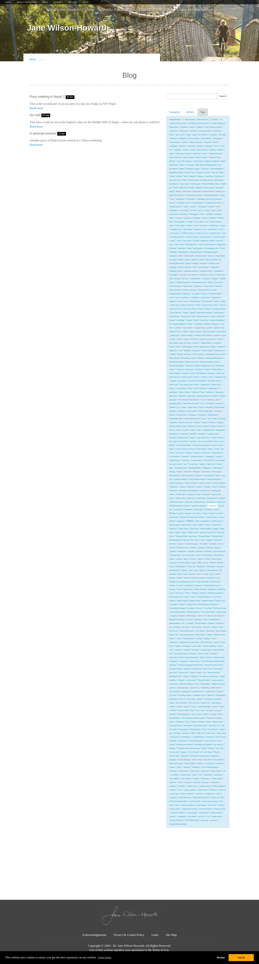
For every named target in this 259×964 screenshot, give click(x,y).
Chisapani (196, 218)
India (202, 392)
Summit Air (205, 703)
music (217, 509)
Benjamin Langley (193, 169)
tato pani (218, 710)
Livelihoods (205, 453)
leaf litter (193, 441)
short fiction (207, 669)
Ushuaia (200, 763)
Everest (204, 294)
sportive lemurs (198, 691)
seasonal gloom (206, 650)
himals (207, 369)
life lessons (180, 453)
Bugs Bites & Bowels (177, 195)
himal (193, 358)
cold (195, 225)
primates (172, 589)
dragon (188, 263)
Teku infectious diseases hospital (193, 718)
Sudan (171, 703)
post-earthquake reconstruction (208, 582)
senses (200, 654)
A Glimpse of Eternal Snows (198, 123)
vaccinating (209, 763)
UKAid (216, 752)
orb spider (203, 544)
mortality (222, 498)
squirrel (220, 691)
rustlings (206, 638)
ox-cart (220, 544)
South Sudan (205, 684)
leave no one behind (205, 441)
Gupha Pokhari (206, 343)
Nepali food (216, 525)
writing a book (174, 809)
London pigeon (174, 460)
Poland (179, 578)
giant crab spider (209, 332)
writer (177, 805)
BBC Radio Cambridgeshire (206, 165)
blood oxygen (194, 180)
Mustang (172, 513)
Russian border (188, 638)
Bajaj (223, 161)
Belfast (182, 169)
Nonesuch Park (181, 536)
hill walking (185, 358)
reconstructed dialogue (177, 608)
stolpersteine (220, 695)
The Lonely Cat (214, 726)
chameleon (183, 214)
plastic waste (182, 574)
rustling (199, 638)
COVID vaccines (187, 233)
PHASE (213, 563)
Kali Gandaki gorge (206, 411)
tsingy (204, 748)
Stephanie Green (199, 695)
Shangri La (174, 661)
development (198, 248)
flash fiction (218, 312)
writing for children (178, 813)
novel (203, 540)
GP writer (193, 339)
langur (192, 438)
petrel (194, 563)
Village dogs (194, 771)
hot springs (182, 381)
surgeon (186, 707)
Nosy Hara (195, 540)
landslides (201, 434)
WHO (180, 782)
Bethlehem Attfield (176, 172)
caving (206, 210)
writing (220, 805)
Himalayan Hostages (176, 366)
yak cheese (192, 816)
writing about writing (189, 809)
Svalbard (172, 710)
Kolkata (191, 426)
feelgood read (207, 305)
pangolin (191, 551)
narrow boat (173, 517)
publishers (212, 589)
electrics (185, 278)
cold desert (203, 225)
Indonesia (209, 392)
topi (170, 733)
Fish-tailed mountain (204, 313)
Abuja (192, 127)
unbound (184, 756)
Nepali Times (183, 529)
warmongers (217, 775)
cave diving (183, 210)
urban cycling (197, 760)
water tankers (186, 779)
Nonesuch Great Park (207, 532)
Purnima (203, 593)
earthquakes (218, 271)
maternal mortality (180, 479)
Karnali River (182, 415)
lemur (221, 445)
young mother (217, 816)
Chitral (204, 218)
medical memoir (191, 483)
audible (220, 150)
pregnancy (198, 585)
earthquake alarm (175, 271)
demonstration (210, 244)
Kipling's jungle (175, 426)
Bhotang (200, 172)
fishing (185, 313)
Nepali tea (173, 529)
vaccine (172, 767)
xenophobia (182, 816)
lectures (214, 445)
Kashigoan (202, 415)
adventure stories (205, 131)
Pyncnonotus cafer (176, 597)
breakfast (219, 188)
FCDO (198, 305)
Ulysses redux (174, 756)
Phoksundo (211, 566)
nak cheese (197, 513)
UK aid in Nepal (206, 752)
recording (191, 608)
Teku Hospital (174, 718)
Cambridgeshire (197, 203)
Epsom (210, 282)
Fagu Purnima (195, 301)
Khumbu (174, 422)
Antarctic (182, 146)
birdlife (179, 176)
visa (224, 771)
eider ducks (221, 275)
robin (221, 627)
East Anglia (173, 275)
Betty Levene (190, 172)
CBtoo (213, 210)
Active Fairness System (213, 127)
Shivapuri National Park (213, 665)
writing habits (203, 813)
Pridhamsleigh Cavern (212, 585)
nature (221, 517)
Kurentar (220, 426)
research (190, 619)
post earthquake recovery (186, 582)
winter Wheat (202, 790)
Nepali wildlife (205, 529)
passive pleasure (189, 555)
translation (210, 737)
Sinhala (186, 676)
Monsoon (190, 498)
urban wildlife (190, 763)
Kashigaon (193, 415)
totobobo (185, 733)
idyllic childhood (200, 388)
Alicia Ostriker (194, 138)
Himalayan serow (208, 366)
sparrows (172, 688)
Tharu (208, 722)
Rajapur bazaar (182, 601)
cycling (171, 241)
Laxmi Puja (183, 441)
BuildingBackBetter (211, 195)
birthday (192, 176)
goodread (217, 335)
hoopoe (196, 377)
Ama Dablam (206, 138)
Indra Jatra (173, 396)
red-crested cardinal (178, 612)
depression (181, 248)
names (205, 513)
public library (188, 589)
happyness (173, 350)
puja (172, 593)
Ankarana (207, 142)
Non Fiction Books (62, 10)
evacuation (196, 294)
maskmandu (209, 475)
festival (222, 305)
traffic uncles (221, 733)
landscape (184, 434)
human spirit (216, 385)
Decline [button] (221, 957)
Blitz (185, 180)
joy (178, 407)
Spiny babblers (174, 691)
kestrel (203, 419)
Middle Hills (181, 494)
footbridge (180, 320)
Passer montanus (219, 551)
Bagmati (216, 161)
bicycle (207, 172)
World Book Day (185, 797)
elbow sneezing (174, 278)
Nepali (207, 525)
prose (179, 589)
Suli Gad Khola (181, 703)
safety (214, 638)
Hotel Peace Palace (214, 381)
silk (204, 673)
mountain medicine (199, 506)
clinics (171, 225)
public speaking (200, 589)
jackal (217, 400)
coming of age (176, 229)
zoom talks (204, 820)
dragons (195, 263)
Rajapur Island (195, 601)
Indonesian (219, 392)
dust (194, 267)
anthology (209, 146)
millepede (191, 494)
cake (172, 199)
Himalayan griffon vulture (209, 362)
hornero (204, 377)
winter (180, 790)
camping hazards (175, 207)
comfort (223, 225)
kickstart (197, 422)
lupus (171, 468)
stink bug (210, 695)
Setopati (214, 654)
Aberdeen (184, 127)
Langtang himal (213, 434)
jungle (183, 407)
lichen (217, 449)
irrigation (172, 400)
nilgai (177, 532)
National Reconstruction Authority (192, 517)
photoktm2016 (174, 570)
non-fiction (193, 536)
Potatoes (172, 585)
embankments (195, 278)
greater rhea (211, 339)
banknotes (190, 165)
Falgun (216, 301)
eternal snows (208, 286)
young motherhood (176, 820)
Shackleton (173, 657)
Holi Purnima (201, 373)
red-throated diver (193, 612)
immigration (212, 388)
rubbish (209, 635)
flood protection (203, 316)
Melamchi (174, 487)
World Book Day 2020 (201, 797)
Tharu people (217, 722)
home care (220, 373)
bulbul (222, 195)
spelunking (205, 688)
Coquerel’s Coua (200, 229)
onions (180, 544)
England (215, 278)
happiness (221, 347)
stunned (199, 699)
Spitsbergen (186, 691)
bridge (171, 191)
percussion (173, 563)
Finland (208, 309)
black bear (209, 176)
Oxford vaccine (182, 548)
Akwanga (222, 135)
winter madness (190, 790)
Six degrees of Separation (208, 676)
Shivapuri (172, 665)
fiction (200, 309)
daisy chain (187, 241)
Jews (202, 403)
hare (180, 350)
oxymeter (201, 548)
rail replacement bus (204, 597)
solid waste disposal (186, 684)
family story (175, 305)
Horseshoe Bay (220, 377)
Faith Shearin (207, 301)
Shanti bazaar (195, 661)
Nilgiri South (193, 532)
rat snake (174, 604)
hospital (173, 381)
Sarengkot (186, 646)
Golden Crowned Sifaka (203, 335)
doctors (210, 256)
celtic (219, 210)
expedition (185, 297)
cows (206, 233)
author (204, 154)
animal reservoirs (196, 142)
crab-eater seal (215, 233)
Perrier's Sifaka (184, 563)
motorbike (188, 502)
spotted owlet (210, 691)
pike (195, 570)
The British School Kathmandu (195, 726)
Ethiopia (218, 286)
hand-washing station (201, 347)
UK (189, 752)
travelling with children (203, 744)
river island (185, 627)
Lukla (219, 464)
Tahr (192, 710)
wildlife (182, 786)
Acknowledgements (94, 935)
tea (193, 714)
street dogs (191, 699)
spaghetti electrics (218, 684)
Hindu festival (217, 369)
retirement (198, 619)
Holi (192, 373)
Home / (33, 59)
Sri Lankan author (184, 695)
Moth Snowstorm (177, 502)
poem (206, 574)
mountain (186, 506)
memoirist (191, 487)
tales (197, 710)
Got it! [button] (241, 957)
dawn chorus (179, 244)
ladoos (193, 430)
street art (182, 699)
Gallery (73, 2)
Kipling (220, 422)
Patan (199, 555)
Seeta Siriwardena (180, 654)
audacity (213, 150)
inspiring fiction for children (207, 396)
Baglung (208, 161)
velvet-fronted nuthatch (209, 767)
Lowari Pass (193, 464)
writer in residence (187, 805)
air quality (213, 135)
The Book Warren (175, 726)
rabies (192, 597)
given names (221, 332)
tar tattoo (209, 710)
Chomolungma (179, 222)
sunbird (172, 707)
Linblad (196, 453)
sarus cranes (196, 646)
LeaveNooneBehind (183, 445)
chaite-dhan (173, 214)
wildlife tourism (205, 786)
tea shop (199, 714)
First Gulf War (176, 313)
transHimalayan (198, 737)
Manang (172, 472)
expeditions (195, 297)
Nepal (190, 520)
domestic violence (197, 260)
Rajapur (172, 601)
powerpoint (189, 585)
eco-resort (183, 275)
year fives (201, 816)
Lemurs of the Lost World (185, 449)
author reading (188, 157)
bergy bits (205, 169)
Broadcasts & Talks (156, 10)
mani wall (187, 472)
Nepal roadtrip (174, 525)
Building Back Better (194, 195)
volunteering (185, 775)
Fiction (88, 10)
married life (206, 472)
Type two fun (174, 752)
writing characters (205, 809)
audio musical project (183, 154)
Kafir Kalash (219, 407)
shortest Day (183, 673)
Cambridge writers (183, 203)
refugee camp (221, 612)
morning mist (212, 498)
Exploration (216, 297)
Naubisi (172, 521)
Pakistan (210, 548)
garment (217, 328)
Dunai (180, 267)
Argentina (177, 150)
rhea (205, 619)
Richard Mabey (200, 623)
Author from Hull (215, 154)
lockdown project (197, 456)
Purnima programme (215, 593)
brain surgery (209, 188)
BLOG (85, 2)
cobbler (189, 225)
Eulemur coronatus (190, 290)
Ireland (221, 396)
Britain (178, 191)
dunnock (188, 267)
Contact (58, 2)
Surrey (193, 707)
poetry (217, 574)
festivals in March (189, 309)
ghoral (199, 332)
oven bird (212, 544)
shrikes (192, 673)
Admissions (183, 131)
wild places (215, 782)
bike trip (215, 172)
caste (218, 207)
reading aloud (191, 604)
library (210, 449)
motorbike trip (199, 502)
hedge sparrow (220, 350)
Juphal (201, 407)
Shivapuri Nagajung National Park (190, 665)
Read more (36, 108)
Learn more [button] (104, 957)
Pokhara (172, 578)
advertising (217, 131)
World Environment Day (178, 801)
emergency (206, 278)
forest (196, 320)
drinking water (214, 263)
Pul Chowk (180, 593)
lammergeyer (174, 434)
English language (183, 282)
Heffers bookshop (184, 354)
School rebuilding (209, 646)
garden (209, 328)
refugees (174, 616)
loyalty (202, 464)
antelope (200, 146)
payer (186, 559)
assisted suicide (202, 150)
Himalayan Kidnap (193, 366)
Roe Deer (210, 631)
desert (189, 248)
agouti (194, 135)
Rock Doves (173, 631)
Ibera (190, 388)
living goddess (217, 453)
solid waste (173, 684)
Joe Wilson (210, 403)
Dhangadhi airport (210, 252)
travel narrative (210, 741)
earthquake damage (190, 271)
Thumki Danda (195, 729)
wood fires (199, 794)
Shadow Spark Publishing (188, 657)
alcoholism (183, 138)
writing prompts (216, 813)
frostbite (207, 324)
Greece (220, 339)
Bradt (176, 188)
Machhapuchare (181, 468)
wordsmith (173, 797)
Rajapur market (207, 601)
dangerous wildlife (207, 241)
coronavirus (212, 229)
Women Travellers (186, 794)
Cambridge (190, 199)
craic (224, 233)
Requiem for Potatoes (177, 619)
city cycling (198, 222)
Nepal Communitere (202, 521)
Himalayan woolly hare (185, 369)
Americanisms (174, 142)
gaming (177, 328)
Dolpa (180, 260)
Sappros (178, 646)
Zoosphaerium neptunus (178, 824)
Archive (190, 112)
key (209, 419)
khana (214, 419)
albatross (174, 138)
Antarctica (191, 146)
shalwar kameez (219, 657)
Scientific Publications (116, 10)
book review (184, 184)
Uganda (183, 752)
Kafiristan (172, 411)
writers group (201, 805)
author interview (175, 157)
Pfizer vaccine (203, 563)
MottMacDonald (175, 506)
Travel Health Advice (194, 10)
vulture (194, 775)
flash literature (174, 316)
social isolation (217, 680)
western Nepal (217, 779)
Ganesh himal (187, 328)
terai (187, 722)
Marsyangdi (216, 472)
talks (203, 710)
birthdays (200, 176)
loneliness (185, 460)
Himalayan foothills (176, 362)
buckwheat (197, 191)
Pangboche (182, 551)
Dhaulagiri (173, 256)
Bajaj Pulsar (173, 165)
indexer (187, 392)
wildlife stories (192, 786)
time (204, 729)
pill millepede (212, 570)
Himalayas (199, 369)
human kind (205, 385)
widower (187, 782)
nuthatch (209, 540)
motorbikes (211, 502)
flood (193, 316)
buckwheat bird (208, 191)
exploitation (205, 297)
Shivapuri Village (175, 669)
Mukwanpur (198, 509)
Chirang (178, 218)
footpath (189, 320)
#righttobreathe (174, 119)
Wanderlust (207, 775)
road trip (206, 627)
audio (171, 154)
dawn (171, 244)
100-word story (202, 119)
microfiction (204, 491)
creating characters (177, 237)
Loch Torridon (174, 456)
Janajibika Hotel (175, 403)
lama (199, 430)
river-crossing (196, 627)
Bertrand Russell (217, 169)
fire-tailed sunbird (219, 309)
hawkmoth (196, 350)
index (181, 392)
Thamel (194, 722)
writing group (192, 813)
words (218, 794)
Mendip (207, 487)
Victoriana (173, 771)
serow (207, 654)
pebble (200, 559)
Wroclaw (172, 816)
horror (211, 377)
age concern (180, 135)
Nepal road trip (217, 521)
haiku (178, 347)
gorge (173, 339)
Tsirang (211, 748)
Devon (222, 248)
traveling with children (184, 744)
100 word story (190, 119)
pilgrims (202, 570)
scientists (178, 650)
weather (196, 779)
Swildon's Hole (183, 710)
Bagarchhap (198, 161)
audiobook (196, 154)
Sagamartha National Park (189, 642)
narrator (219, 513)
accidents (199, 127)
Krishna (198, 426)
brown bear (187, 191)
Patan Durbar (207, 555)
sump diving (215, 703)
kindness (212, 422)
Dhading (174, 252)
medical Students (219, 483)
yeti (208, 816)
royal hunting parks (187, 635)
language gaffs (183, 438)
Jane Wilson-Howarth (191, 403)
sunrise (179, 707)
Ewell (171, 297)
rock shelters (200, 631)
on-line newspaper (191, 544)
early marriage (203, 267)
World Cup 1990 (217, 797)
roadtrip (214, 627)
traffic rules (210, 733)
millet (199, 494)
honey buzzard (186, 377)
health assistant (207, 350)
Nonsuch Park (217, 536)
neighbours (181, 521)
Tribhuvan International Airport (188, 748)
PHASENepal (181, 566)
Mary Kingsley (187, 475)
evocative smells (215, 294)
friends (190, 324)
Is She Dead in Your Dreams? (188, 400)
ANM (215, 142)
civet (206, 222)
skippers (181, 680)
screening (195, 650)
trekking (172, 748)
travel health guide (196, 741)
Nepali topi (194, 529)
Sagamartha (173, 642)
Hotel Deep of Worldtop (197, 381)
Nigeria (215, 529)
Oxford (171, 548)
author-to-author (201, 157)
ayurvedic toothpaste (184, 161)
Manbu (179, 472)
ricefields (190, 623)
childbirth (209, 214)
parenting (208, 551)
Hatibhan (187, 350)
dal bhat (196, 241)
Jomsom (172, 407)
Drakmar (203, 263)
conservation (187, 229)
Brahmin (199, 188)
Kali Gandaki (192, 411)
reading (181, 604)
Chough (189, 222)
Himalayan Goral (192, 362)
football (172, 320)
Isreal (203, 400)
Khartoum (222, 419)
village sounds (216, 771)
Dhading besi (183, 252)
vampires (186, 767)
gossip (186, 339)
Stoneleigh (173, 699)
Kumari (206, 426)
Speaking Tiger (183, 688)
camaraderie (180, 199)
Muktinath (188, 509)
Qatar (186, 597)
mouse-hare (178, 509)
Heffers (173, 354)
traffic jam (201, 733)
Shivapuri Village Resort (193, 669)
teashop (213, 714)
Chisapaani (187, 218)
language (172, 438)
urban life (207, 760)
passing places (176, 555)
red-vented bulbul (208, 612)
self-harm (192, 654)
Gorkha (179, 339)
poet (211, 574)
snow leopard (191, 680)
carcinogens (202, 207)
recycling (208, 608)
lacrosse (186, 430)
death (201, 244)
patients (179, 559)
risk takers (220, 623)
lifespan (189, 453)
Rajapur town (220, 601)
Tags (202, 112)
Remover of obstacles (215, 616)
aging (188, 135)
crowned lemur (204, 237)
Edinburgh (203, 275)
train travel (174, 737)
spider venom (216, 688)
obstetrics (172, 544)
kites (184, 426)
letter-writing (201, 449)
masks (217, 475)
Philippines (201, 566)
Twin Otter (219, 748)
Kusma (171, 430)
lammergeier (220, 430)
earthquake (214, 267)
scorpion (187, 650)
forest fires (204, 320)
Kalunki (172, 415)
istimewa (210, 400)
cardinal (211, 207)
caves (200, 210)
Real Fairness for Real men (208, 604)
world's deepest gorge (210, 801)
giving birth (175, 335)
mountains (212, 506)
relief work (202, 616)
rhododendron (214, 619)
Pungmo (195, 593)
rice (183, 623)
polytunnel (211, 578)
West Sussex (205, 779)
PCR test (193, 559)
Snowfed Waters (204, 680)
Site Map (171, 935)
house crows (173, 385)
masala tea (199, 475)
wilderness (173, 786)
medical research (205, 483)
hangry (213, 347)
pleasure (192, 574)
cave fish (193, 210)
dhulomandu (189, 256)
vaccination (219, 763)
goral (224, 335)
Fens (216, 305)
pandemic (172, 551)
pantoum (199, 551)
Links (154, 935)
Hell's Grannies (198, 354)
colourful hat (213, 225)
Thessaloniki (183, 729)
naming (212, 513)
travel (218, 737)
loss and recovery (175, 464)
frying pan (215, 324)
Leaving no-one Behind (200, 445)
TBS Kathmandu (184, 714)
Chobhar (212, 218)
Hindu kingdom (175, 373)
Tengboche (180, 722)
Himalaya (201, 358)
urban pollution (218, 760)
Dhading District (196, 252)
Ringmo (211, 623)
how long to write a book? (189, 385)
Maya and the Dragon (197, 479)
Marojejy (196, 472)
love (185, 464)
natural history (212, 517)
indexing (195, 392)
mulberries (209, 509)
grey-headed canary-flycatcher (180, 343)
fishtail (192, 313)
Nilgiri (183, 532)
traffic (193, 733)
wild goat (205, 782)
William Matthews (219, 786)
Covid (220, 229)
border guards (196, 184)
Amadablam (217, 138)
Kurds (213, 426)
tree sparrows (218, 744)
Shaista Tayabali (206, 657)
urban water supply (176, 763)
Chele (202, 214)
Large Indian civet (203, 438)
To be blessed (212, 729)
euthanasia (186, 294)
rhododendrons (174, 623)
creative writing (191, 237)
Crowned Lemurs (218, 237)
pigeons (184, 570)
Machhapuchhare (194, 468)
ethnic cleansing (175, 290)
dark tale (219, 241)
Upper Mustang (184, 760)
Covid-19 (199, 233)
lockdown (185, 456)
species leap (195, 688)
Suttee (221, 707)
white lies (172, 782)
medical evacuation (176, 483)
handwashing (187, 347)
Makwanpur (217, 468)
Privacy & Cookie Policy (129, 935)
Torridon (177, 733)
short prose (218, 669)
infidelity (182, 396)
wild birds (196, 782)
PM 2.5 (199, 574)
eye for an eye (183, 301)
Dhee (181, 256)
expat (177, 297)
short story (173, 673)
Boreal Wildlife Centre (211, 184)
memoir (182, 487)
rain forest (217, 597)
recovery (199, 608)
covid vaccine (174, 233)
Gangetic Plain (199, 328)
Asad (193, 150)
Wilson (173, 790)
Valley (179, 767)
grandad (202, 339)
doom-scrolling (211, 260)
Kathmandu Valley (176, 419)
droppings (172, 267)
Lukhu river (211, 464)
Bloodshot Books (206, 180)
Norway (186, 540)
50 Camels (214, 119)
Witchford (212, 790)
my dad (180, 513)
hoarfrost (186, 373)
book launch (173, 184)
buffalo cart (220, 191)
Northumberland (175, 540)
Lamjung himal (208, 430)
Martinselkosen (174, 475)
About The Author (27, 2)
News (45, 2)
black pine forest (175, 180)
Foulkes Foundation (217, 320)
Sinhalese (194, 676)
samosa (216, 642)
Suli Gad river (194, 703)
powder (180, 585)
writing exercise (219, 809)
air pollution (203, 135)
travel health (182, 741)
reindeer (182, 616)
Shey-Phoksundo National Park (213, 661)
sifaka (199, 673)
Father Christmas (187, 305)
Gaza (179, 332)
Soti (197, 684)
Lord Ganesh (208, 460)
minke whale (180, 498)
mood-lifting (200, 498)
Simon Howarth (213, 673)
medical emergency (214, 479)
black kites (219, 176)
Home (9, 2)
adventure (193, 131)
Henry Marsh (174, 358)
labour (178, 430)
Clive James (180, 225)
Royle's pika (200, 635)
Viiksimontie (183, 771)
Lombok (218, 456)
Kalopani (218, 411)
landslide (193, 434)
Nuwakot (218, 540)
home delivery (174, 377)
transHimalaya (185, 737)
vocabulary (174, 775)
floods (213, 316)
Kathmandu (212, 415)
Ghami (185, 332)
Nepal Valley (186, 525)
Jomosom (219, 403)
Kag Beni (181, 411)
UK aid (195, 752)
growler (196, 343)
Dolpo (187, 260)
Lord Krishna (220, 460)
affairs (171, 135)
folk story (220, 316)
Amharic (185, 142)
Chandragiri (193, 214)
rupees (178, 638)
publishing (221, 589)
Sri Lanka (172, 695)
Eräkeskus (198, 286)
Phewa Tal (191, 566)
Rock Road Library (187, 631)
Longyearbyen (196, 460)
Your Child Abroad (192, 820)
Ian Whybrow (182, 388)
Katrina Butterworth (192, 419)
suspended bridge (204, 707)
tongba (221, 729)
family (223, 301)
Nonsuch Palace (204, 536)
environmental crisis (198, 282)
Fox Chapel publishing (177, 324)
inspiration (191, 396)
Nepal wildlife (198, 525)
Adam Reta (173, 131)
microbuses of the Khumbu (188, 491)
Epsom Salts (187, 286)
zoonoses (213, 820)
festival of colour (175, 309)
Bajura (182, 165)
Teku (220, 714)
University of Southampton (199, 756)
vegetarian (195, 767)
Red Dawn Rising (219, 608)
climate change (215, 222)
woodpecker (209, 794)
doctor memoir (201, 256)
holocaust (211, 373)
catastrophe (173, 210)
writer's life (212, 805)
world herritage (194, 801)
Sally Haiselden (206, 642)
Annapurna (173, 146)
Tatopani (172, 714)
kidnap (204, 422)
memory (200, 487)
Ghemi (192, 332)
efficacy (212, 275)
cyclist (178, 241)
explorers (172, 301)
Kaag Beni (209, 407)
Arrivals (186, 150)
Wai (200, 775)
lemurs (171, 449)
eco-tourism (193, 275)
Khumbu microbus (185, 422)
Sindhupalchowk (175, 676)
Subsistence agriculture (212, 699)
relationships (191, 616)
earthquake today (205, 271)
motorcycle (221, 502)
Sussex (215, 707)
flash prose (186, 316)
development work (211, 248)
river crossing (174, 627)
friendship (198, 324)
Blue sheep (219, 180)
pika (190, 570)
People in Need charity (213, 559)
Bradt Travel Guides (187, 188)
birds (185, 176)
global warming (186, 335)
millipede (206, 494)
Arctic (217, 146)
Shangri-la (184, 661)
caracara (193, 207)
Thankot (201, 722)
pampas (217, 548)
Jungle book (192, 407)
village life (205, 771)
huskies (172, 388)
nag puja (188, 513)
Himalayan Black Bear (214, 358)
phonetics (220, 566)
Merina (214, 487)
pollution (202, 578)
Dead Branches (191, 244)
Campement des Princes (214, 203)
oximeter (193, 548)
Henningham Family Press (215, 354)
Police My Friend (190, 578)
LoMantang (209, 456)
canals (185, 207)
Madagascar (207, 468)
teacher (206, 714)
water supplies (174, 779)
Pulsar (188, 593)
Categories (174, 112)
